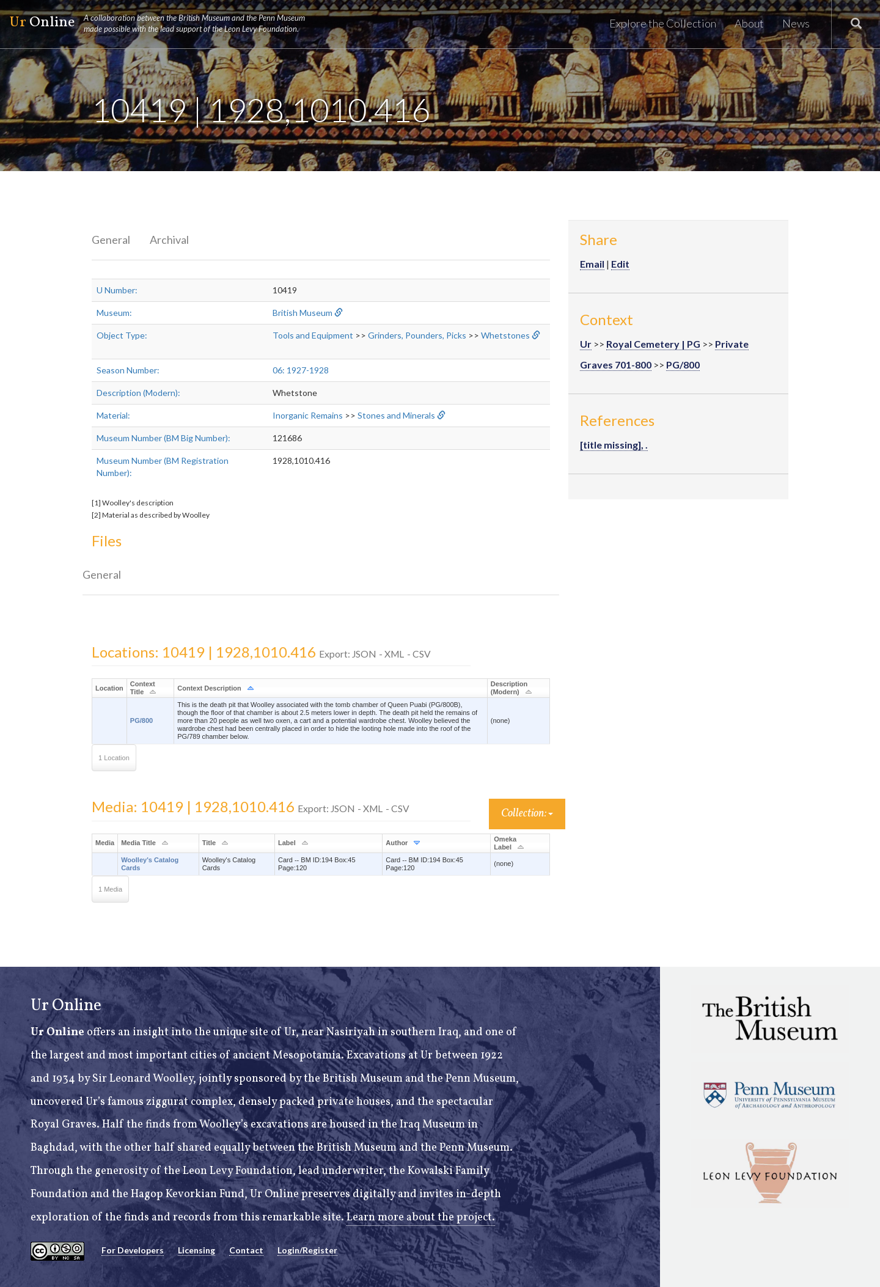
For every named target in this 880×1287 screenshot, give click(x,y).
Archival (169, 239)
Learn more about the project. (420, 1217)
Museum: (114, 312)
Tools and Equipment (313, 335)
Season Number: (128, 370)
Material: (113, 415)
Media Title (138, 842)
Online (162, 23)
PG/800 (141, 720)
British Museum (302, 312)
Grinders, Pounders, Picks (417, 335)
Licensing (196, 1250)
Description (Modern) (509, 687)
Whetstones (505, 335)
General (111, 239)
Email (592, 264)
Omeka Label (505, 843)
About (749, 23)
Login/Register (307, 1250)
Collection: (527, 813)
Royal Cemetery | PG (653, 344)
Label (287, 842)
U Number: (117, 290)
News (796, 23)
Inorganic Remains (308, 415)
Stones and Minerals (396, 415)
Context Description (209, 688)
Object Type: (122, 335)
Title (209, 842)
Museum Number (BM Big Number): (163, 438)
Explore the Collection (662, 23)
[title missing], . (614, 444)
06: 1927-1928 (301, 370)
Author (397, 842)
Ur (586, 344)
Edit (620, 264)
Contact (246, 1250)
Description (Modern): (138, 392)
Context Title (142, 687)
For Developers (132, 1250)
